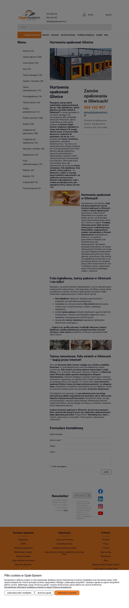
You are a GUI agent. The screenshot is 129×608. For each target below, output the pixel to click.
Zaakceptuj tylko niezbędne (19, 593)
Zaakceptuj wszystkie (67, 593)
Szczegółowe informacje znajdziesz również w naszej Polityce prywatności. (38, 587)
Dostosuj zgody (44, 593)
